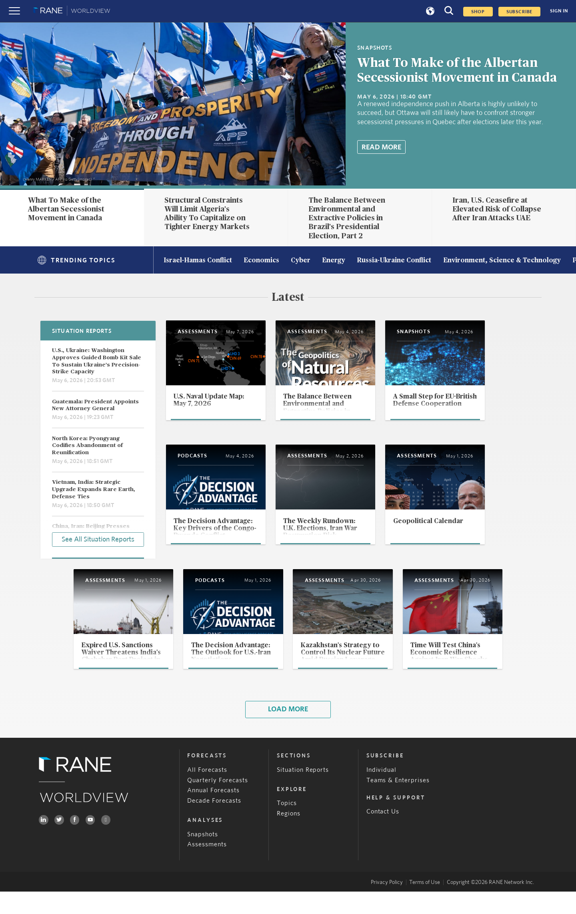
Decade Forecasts (214, 823)
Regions (288, 836)
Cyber (300, 261)
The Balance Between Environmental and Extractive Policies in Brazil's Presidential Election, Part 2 (346, 218)
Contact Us (383, 834)
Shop (477, 11)
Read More (381, 147)
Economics (261, 261)
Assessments (207, 867)
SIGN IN (559, 11)
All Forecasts (207, 792)
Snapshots (202, 857)
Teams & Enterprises (398, 802)
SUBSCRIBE (519, 11)
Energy (333, 261)
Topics (287, 826)
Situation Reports (303, 792)
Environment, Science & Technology (502, 261)
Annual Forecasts (213, 813)
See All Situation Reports (98, 539)
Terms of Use (424, 904)
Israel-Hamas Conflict (198, 261)
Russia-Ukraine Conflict (394, 261)
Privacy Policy (387, 904)
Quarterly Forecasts (217, 802)
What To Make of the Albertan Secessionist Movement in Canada (66, 209)
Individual (381, 792)
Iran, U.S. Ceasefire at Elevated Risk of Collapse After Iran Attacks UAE (496, 209)
